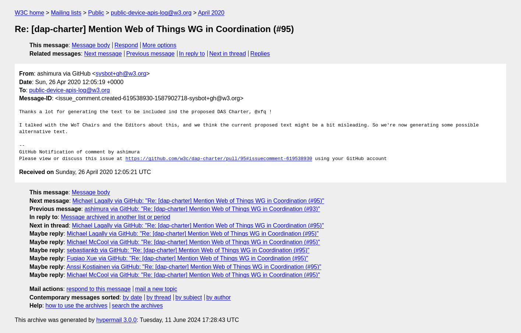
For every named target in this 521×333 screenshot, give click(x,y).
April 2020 (211, 13)
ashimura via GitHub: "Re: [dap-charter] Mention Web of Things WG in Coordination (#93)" (202, 209)
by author (218, 297)
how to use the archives (77, 305)
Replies (260, 54)
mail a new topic (156, 289)
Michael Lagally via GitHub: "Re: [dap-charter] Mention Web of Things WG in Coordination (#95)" (198, 201)
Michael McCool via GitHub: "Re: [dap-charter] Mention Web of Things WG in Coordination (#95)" (193, 242)
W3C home (29, 13)
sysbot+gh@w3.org (121, 73)
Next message (103, 54)
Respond (126, 45)
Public (96, 13)
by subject (188, 297)
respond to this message (98, 289)
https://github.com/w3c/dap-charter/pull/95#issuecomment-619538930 (219, 159)
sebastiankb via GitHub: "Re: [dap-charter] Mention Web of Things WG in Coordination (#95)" (188, 250)
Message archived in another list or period (115, 217)
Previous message (150, 54)
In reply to (192, 54)
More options (159, 45)
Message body (91, 45)
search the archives (137, 305)
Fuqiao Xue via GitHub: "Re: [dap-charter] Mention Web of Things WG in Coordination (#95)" (187, 258)
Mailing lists (66, 13)
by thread (159, 297)
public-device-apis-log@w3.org (151, 13)
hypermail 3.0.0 (116, 320)
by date (132, 297)
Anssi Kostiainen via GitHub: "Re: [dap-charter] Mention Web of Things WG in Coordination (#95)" (194, 267)
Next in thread (227, 54)
